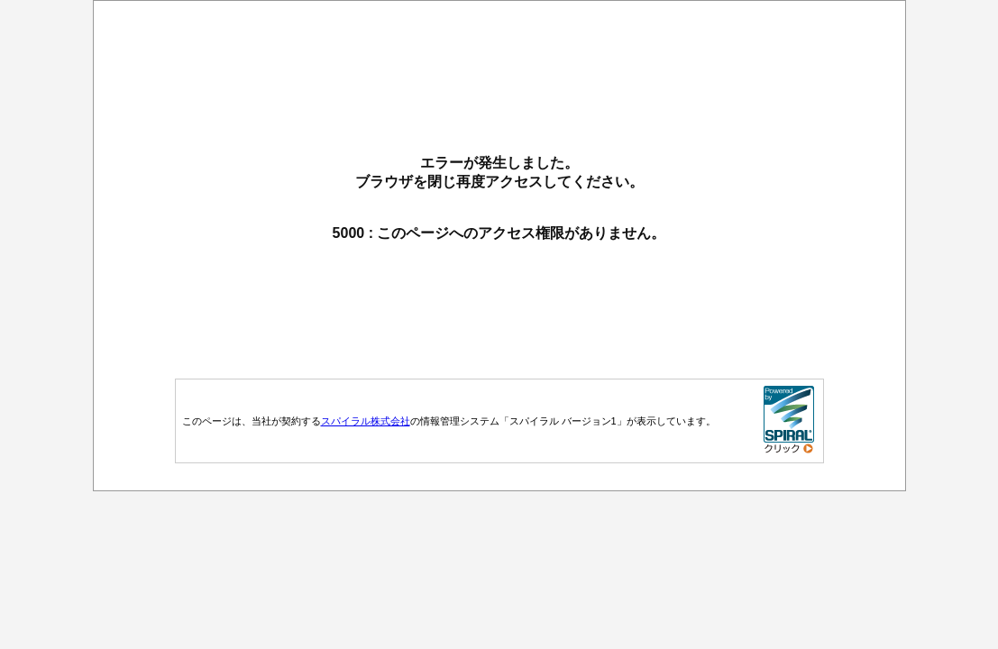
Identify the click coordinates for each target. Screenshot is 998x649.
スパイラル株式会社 (365, 421)
